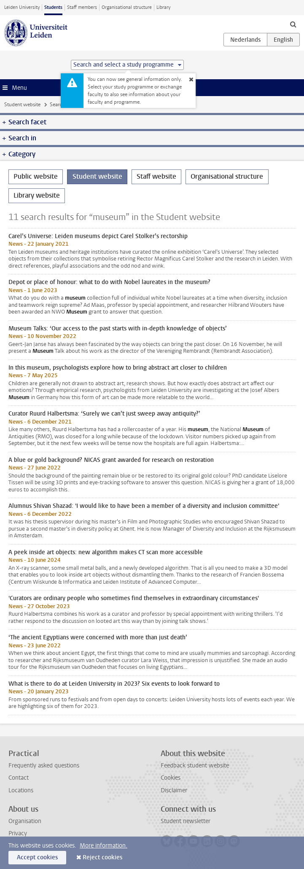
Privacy (17, 833)
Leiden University (22, 7)
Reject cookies (102, 857)
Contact (18, 778)
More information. (103, 846)
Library (163, 7)
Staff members (82, 7)
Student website (22, 104)
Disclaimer (174, 790)
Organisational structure (127, 7)
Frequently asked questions (43, 766)
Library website (36, 195)
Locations (20, 790)
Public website (35, 176)
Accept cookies (37, 857)
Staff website (156, 176)
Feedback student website (195, 766)
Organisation (24, 821)
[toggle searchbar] (293, 24)
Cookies (170, 778)
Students (53, 7)
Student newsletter (185, 821)
